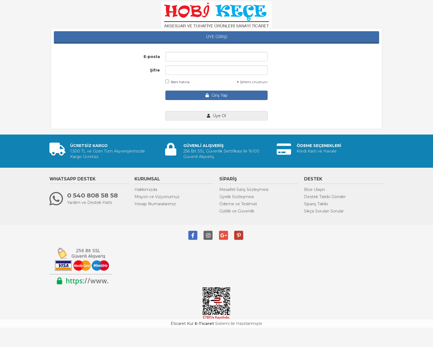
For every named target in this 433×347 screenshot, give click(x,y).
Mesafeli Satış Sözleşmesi (243, 189)
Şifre (155, 70)
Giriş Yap (216, 95)
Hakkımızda (145, 189)
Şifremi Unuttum (252, 82)
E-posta (152, 56)
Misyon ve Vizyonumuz (156, 196)
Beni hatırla (177, 82)
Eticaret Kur (182, 323)
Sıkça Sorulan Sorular (324, 211)
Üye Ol (216, 115)
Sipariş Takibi (316, 203)
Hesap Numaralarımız (155, 203)
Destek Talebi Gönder (325, 196)
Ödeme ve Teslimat (238, 203)
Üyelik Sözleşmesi (236, 196)
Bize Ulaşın (314, 189)
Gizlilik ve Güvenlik (236, 211)
